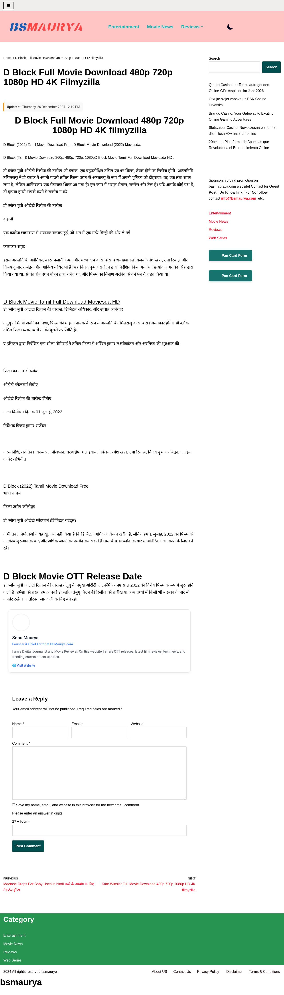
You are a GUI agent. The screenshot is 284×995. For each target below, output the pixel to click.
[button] (202, 27)
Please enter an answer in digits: (37, 815)
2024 (7, 989)
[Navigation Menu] (8, 5)
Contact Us (182, 989)
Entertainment (123, 26)
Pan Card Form (230, 255)
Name (18, 725)
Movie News (160, 26)
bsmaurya (49, 989)
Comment (21, 745)
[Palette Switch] (230, 26)
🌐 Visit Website (24, 666)
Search (214, 58)
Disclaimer (234, 989)
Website (137, 725)
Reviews (215, 230)
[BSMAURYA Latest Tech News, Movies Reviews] (46, 28)
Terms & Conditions (264, 989)
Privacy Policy (208, 989)
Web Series (218, 238)
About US (159, 989)
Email (77, 725)
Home (7, 58)
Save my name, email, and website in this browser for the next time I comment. (78, 807)
